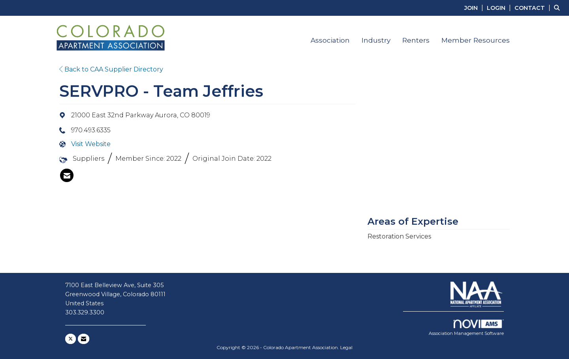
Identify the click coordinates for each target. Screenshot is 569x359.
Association (330, 40)
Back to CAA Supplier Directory (111, 69)
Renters (416, 40)
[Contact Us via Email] (83, 339)
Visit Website (91, 144)
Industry (376, 40)
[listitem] (474, 7)
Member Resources (475, 40)
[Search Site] (558, 7)
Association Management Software (466, 328)
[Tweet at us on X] (70, 339)
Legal (346, 347)
